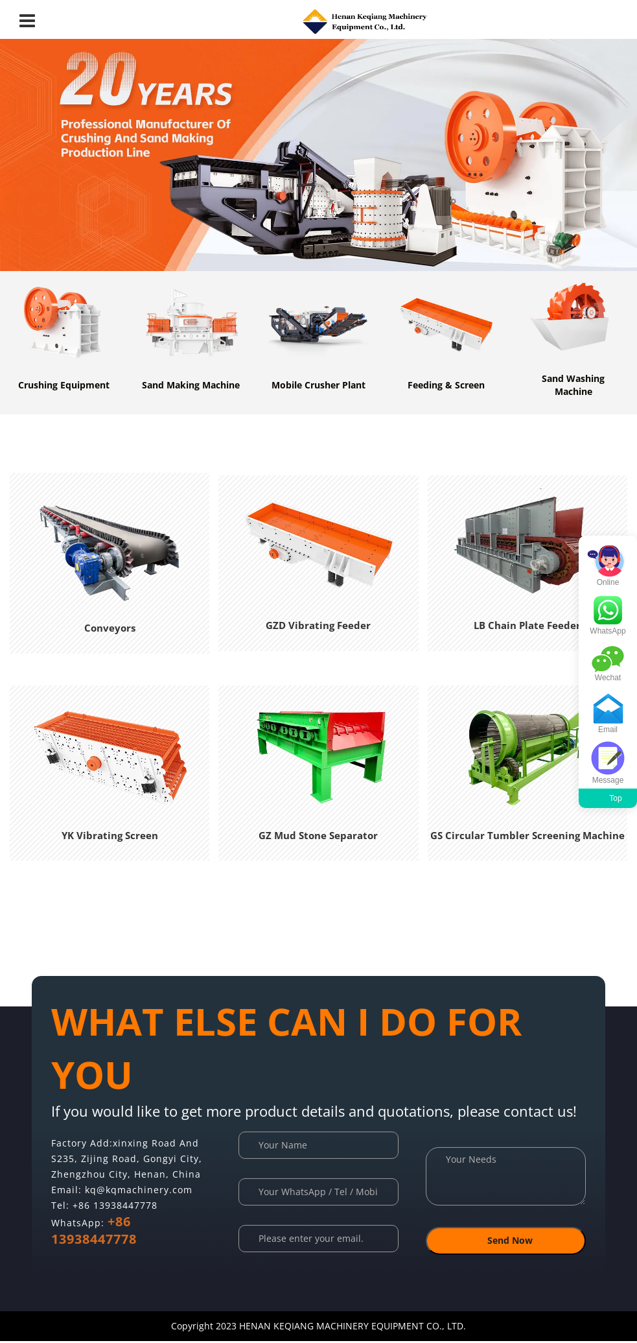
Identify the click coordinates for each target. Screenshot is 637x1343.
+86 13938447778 (115, 1206)
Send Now (505, 1243)
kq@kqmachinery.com (138, 1191)
